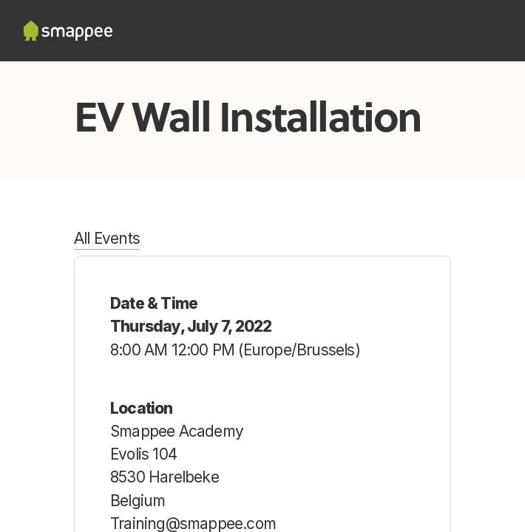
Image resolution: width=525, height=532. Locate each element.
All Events (107, 238)
